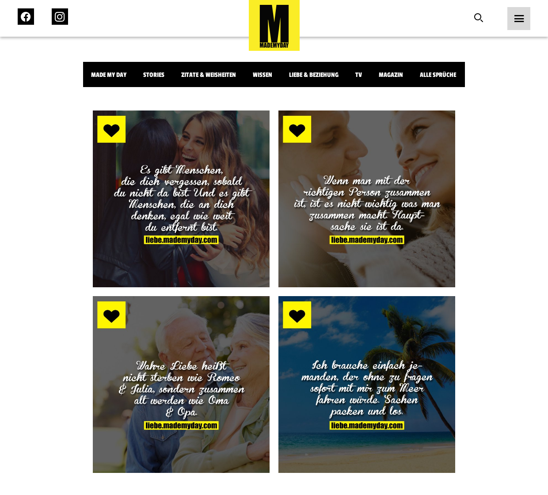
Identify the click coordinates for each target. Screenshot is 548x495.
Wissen (262, 75)
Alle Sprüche (438, 75)
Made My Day (108, 75)
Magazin (391, 75)
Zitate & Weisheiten (208, 75)
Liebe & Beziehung (314, 75)
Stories (153, 75)
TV (358, 75)
